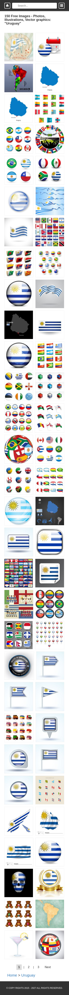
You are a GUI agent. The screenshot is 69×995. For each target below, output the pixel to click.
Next (48, 967)
